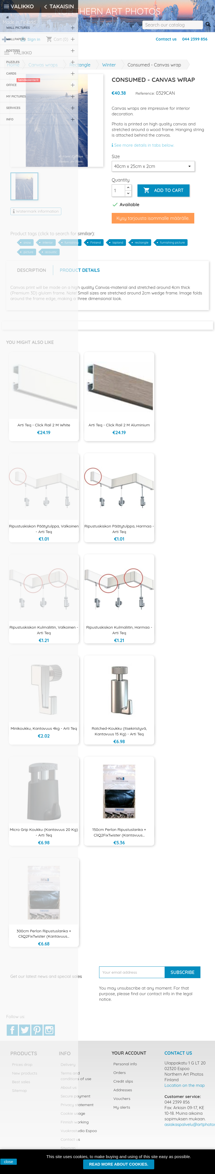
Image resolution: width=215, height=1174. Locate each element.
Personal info (125, 1067)
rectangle (141, 246)
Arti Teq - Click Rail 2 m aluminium (119, 428)
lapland (118, 246)
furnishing (72, 246)
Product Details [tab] (80, 273)
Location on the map (185, 1088)
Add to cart (163, 194)
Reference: (145, 96)
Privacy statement (77, 1108)
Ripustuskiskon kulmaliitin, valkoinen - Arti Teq (44, 633)
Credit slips (123, 1084)
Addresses (122, 1093)
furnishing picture (172, 246)
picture (28, 255)
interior (48, 246)
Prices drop (22, 1067)
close (8, 1161)
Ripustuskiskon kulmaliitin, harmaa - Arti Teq (119, 633)
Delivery (68, 1067)
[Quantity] (118, 194)
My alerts (121, 1110)
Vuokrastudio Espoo (79, 1134)
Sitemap (19, 1093)
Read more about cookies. (118, 1164)
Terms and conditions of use (76, 1079)
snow (27, 246)
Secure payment (75, 1099)
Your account (129, 1056)
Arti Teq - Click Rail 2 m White (43, 428)
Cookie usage (73, 1116)
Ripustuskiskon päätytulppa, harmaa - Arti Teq (119, 532)
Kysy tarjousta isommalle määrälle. (153, 221)
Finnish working (75, 1125)
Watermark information (36, 214)
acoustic (51, 255)
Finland (95, 246)
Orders (119, 1075)
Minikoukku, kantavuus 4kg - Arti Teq (44, 731)
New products (24, 1076)
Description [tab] (31, 273)
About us (69, 1090)
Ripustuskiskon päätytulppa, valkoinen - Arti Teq (44, 532)
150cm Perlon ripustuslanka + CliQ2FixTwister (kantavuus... (119, 835)
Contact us (166, 39)
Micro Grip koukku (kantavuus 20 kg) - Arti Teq (44, 835)
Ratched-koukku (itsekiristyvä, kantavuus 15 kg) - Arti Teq (119, 734)
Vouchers (121, 1101)
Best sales (21, 1085)
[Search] (172, 24)
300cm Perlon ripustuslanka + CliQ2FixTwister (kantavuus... (44, 937)
